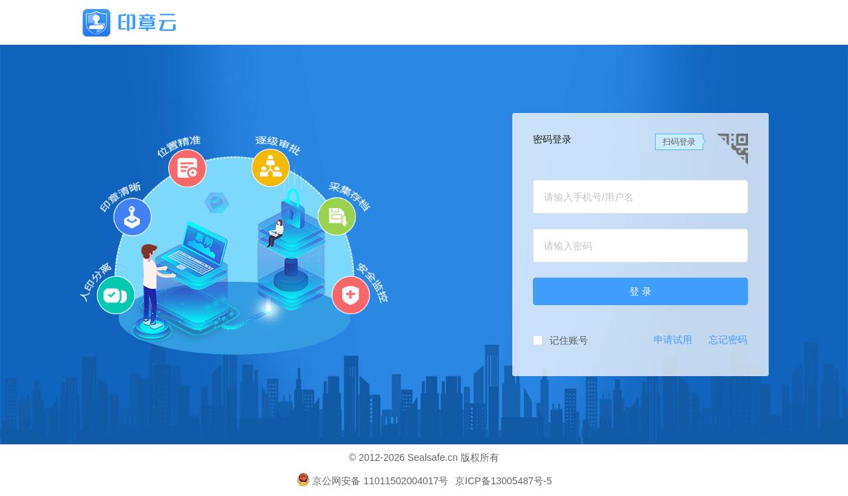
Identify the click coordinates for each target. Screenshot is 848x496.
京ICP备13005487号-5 (503, 480)
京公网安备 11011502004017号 (372, 480)
